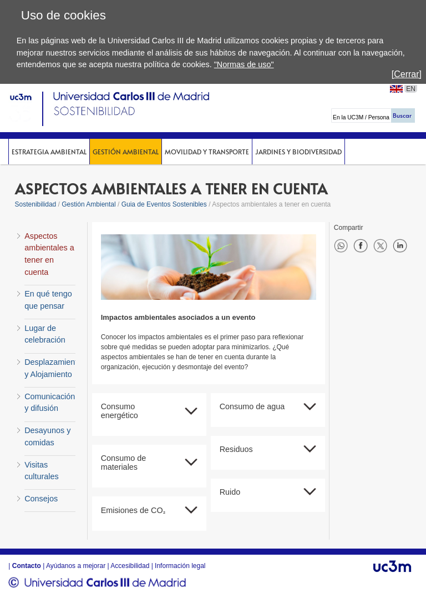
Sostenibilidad (36, 204)
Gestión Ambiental (126, 151)
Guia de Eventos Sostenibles (164, 204)
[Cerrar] (407, 74)
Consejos (41, 498)
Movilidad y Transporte (207, 151)
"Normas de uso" (244, 64)
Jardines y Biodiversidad (298, 151)
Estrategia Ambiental (49, 151)
